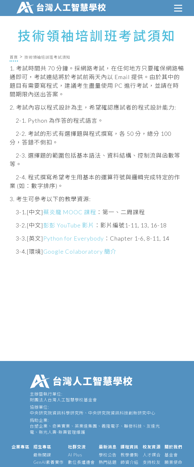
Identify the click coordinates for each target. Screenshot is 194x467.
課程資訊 (130, 446)
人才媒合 (152, 454)
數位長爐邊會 (81, 462)
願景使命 (173, 462)
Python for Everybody (73, 238)
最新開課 (42, 454)
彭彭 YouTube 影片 (68, 225)
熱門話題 (108, 462)
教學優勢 (130, 454)
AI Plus (75, 454)
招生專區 (42, 446)
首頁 (14, 57)
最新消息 (108, 446)
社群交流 (77, 446)
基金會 (171, 454)
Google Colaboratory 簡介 (79, 251)
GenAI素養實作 (48, 462)
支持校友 (152, 462)
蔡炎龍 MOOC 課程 (69, 212)
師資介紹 (130, 462)
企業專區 (21, 446)
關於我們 (173, 446)
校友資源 (152, 446)
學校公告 (108, 454)
